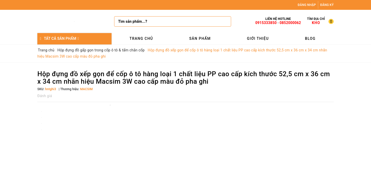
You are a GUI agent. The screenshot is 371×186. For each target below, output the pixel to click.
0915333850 (266, 23)
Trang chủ (141, 38)
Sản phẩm (200, 38)
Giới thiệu (258, 38)
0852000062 (290, 23)
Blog (310, 38)
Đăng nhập (307, 5)
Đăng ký (327, 5)
